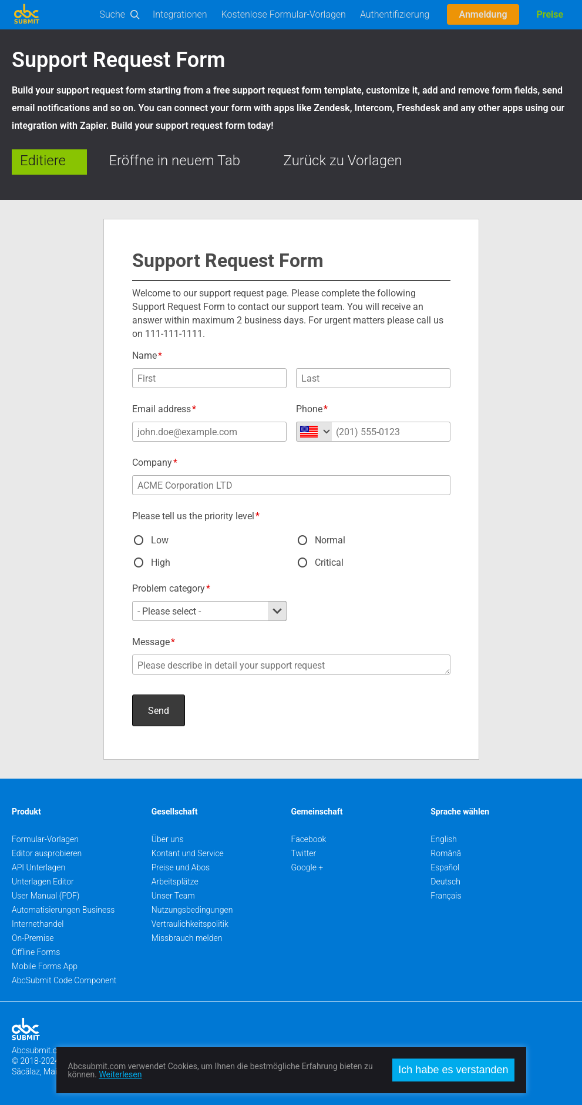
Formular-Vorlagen (45, 839)
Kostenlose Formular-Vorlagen (283, 14)
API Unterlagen (38, 867)
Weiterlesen (120, 1074)
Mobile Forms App (45, 966)
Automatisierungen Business (63, 909)
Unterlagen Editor (43, 881)
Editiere (43, 160)
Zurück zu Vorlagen (343, 160)
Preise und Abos (181, 867)
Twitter (304, 853)
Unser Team (173, 895)
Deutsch (445, 881)
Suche (113, 14)
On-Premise (33, 938)
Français (445, 895)
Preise (550, 14)
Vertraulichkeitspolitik (190, 924)
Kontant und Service (188, 853)
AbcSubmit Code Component (64, 980)
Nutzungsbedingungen (192, 909)
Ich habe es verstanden (453, 1070)
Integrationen (180, 14)
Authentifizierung (395, 14)
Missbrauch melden (187, 938)
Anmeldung (483, 14)
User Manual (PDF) (45, 895)
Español (444, 867)
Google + (307, 867)
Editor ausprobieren (47, 853)
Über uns (168, 839)
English (443, 839)
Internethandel (37, 924)
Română (445, 853)
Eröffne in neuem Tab (174, 160)
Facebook (309, 839)
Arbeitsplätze (175, 881)
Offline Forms (36, 952)
